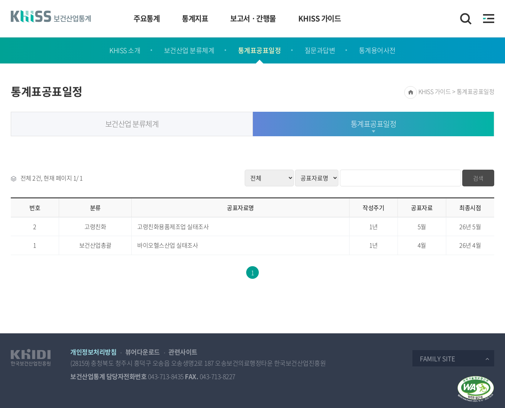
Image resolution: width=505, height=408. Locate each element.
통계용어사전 (377, 50)
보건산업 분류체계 (189, 50)
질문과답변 (320, 50)
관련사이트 (182, 351)
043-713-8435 (166, 376)
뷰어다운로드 (142, 351)
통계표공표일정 (259, 50)
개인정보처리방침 (93, 351)
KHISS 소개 (124, 50)
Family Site (437, 358)
